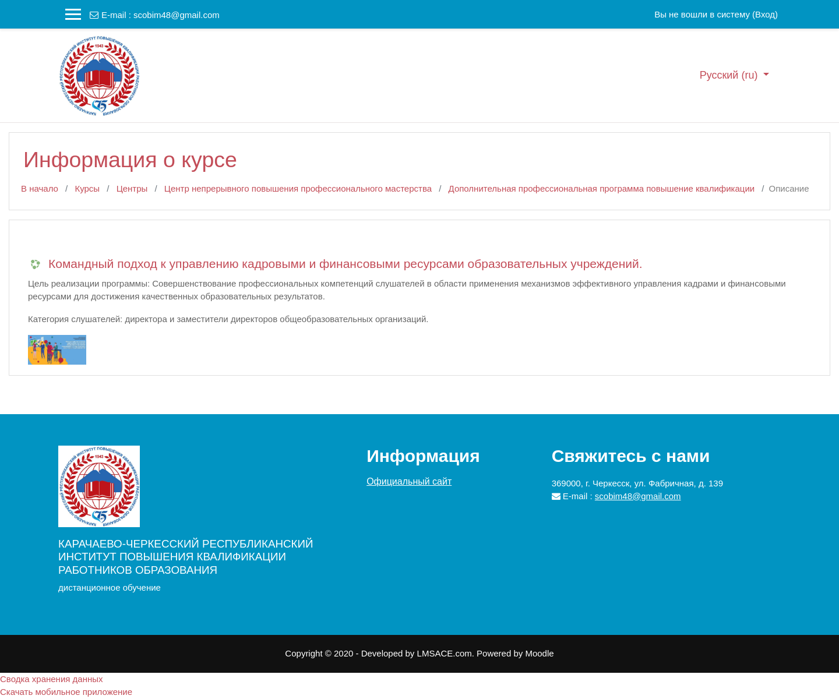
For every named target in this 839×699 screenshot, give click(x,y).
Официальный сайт (409, 481)
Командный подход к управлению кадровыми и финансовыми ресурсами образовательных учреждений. (345, 263)
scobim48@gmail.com (176, 15)
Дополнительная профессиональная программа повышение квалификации (602, 188)
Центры (132, 188)
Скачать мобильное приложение (66, 692)
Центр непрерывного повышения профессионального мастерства (298, 188)
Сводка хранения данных (51, 679)
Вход (765, 14)
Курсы (87, 188)
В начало (39, 188)
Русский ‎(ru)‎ (730, 75)
